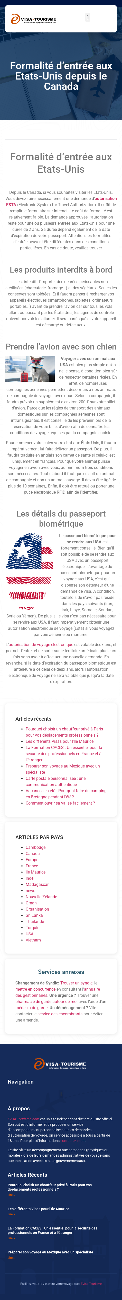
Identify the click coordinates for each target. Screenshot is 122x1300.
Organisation (37, 909)
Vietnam (33, 940)
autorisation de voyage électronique (41, 644)
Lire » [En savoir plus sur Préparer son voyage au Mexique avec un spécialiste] (11, 1258)
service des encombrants (59, 1013)
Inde (29, 878)
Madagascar (37, 884)
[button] (87, 17)
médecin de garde (31, 1007)
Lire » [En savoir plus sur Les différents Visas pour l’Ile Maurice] (11, 1214)
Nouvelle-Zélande (41, 896)
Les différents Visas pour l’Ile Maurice (59, 741)
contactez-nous (72, 1141)
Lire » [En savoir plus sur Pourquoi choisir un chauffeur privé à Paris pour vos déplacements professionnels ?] (11, 1195)
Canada (33, 853)
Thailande (35, 921)
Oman (31, 903)
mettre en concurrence (35, 989)
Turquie (32, 927)
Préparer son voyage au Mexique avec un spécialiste (50, 1252)
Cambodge (35, 847)
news (30, 890)
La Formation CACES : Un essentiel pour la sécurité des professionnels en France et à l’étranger (64, 753)
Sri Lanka (34, 915)
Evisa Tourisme (91, 1283)
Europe (32, 859)
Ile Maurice (35, 872)
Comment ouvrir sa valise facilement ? (60, 803)
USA (29, 933)
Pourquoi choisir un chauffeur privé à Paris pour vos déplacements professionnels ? (50, 1187)
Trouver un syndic (76, 983)
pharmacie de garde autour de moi (46, 1001)
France (32, 865)
